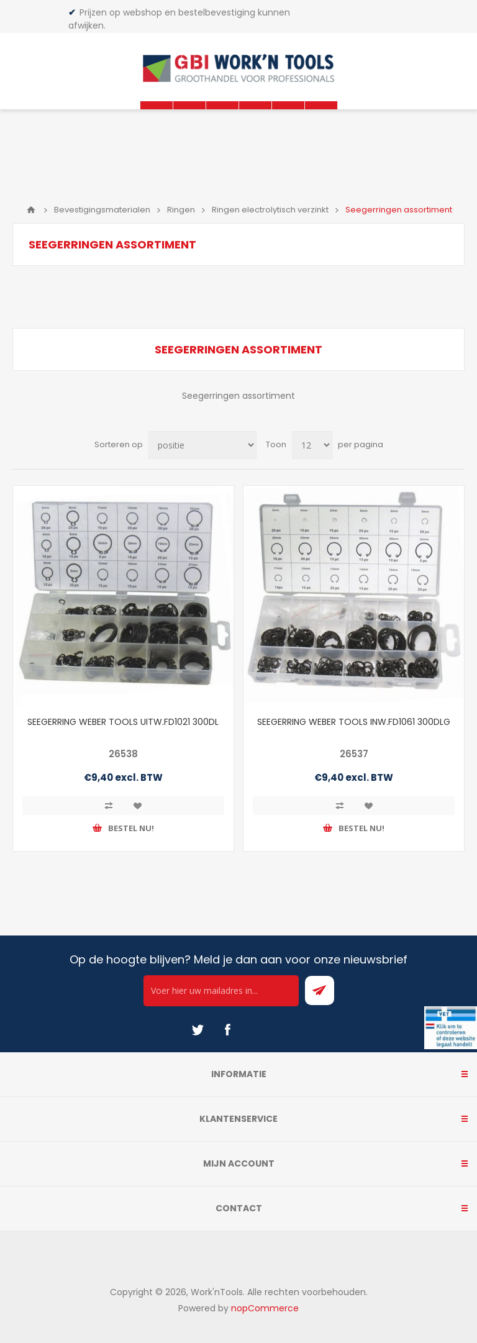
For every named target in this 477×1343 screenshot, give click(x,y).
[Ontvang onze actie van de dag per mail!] (221, 990)
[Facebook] (227, 1030)
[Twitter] (197, 1030)
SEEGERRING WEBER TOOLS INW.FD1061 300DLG (353, 722)
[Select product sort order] (202, 445)
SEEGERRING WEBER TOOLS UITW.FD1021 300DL (123, 722)
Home (31, 210)
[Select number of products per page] (312, 445)
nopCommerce (265, 1308)
